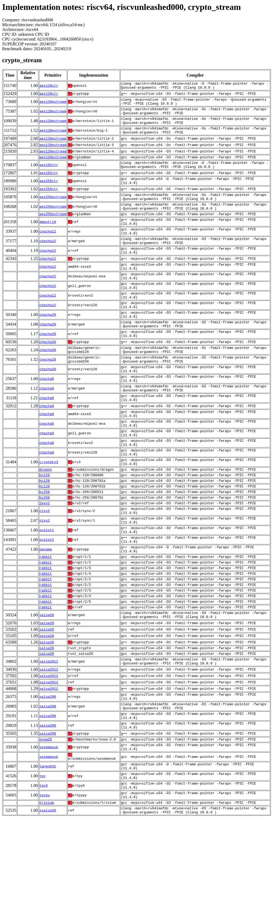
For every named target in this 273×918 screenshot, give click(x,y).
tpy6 (43, 880)
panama (45, 616)
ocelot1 (46, 594)
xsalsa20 (47, 909)
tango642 (47, 858)
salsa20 (46, 692)
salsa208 (47, 778)
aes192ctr (48, 174)
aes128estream (52, 104)
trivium (46, 901)
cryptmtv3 (48, 515)
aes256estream (52, 209)
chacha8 (46, 419)
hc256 (44, 550)
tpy (42, 869)
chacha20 (47, 346)
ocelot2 (46, 605)
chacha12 (47, 249)
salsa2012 (48, 741)
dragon (45, 524)
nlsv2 (44, 571)
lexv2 (44, 563)
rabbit (45, 625)
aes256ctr (48, 192)
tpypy (44, 892)
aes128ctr (48, 86)
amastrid (47, 238)
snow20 (45, 827)
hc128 (44, 531)
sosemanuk (48, 836)
